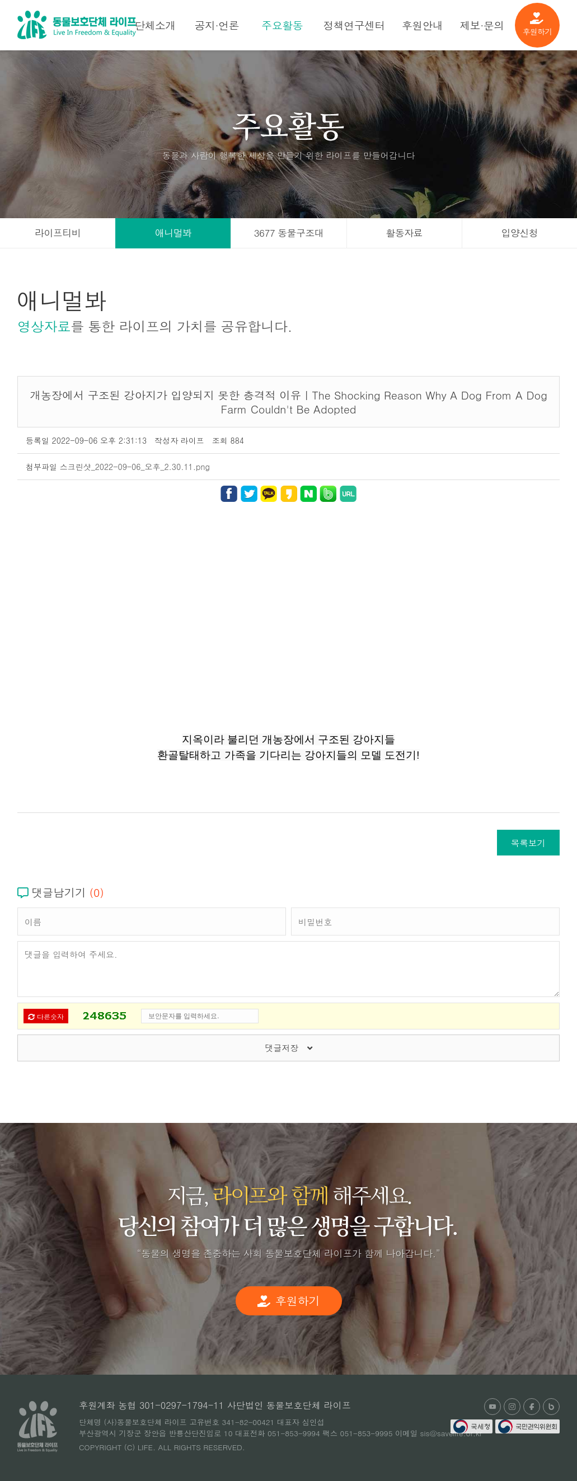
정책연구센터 (353, 24)
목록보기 (528, 842)
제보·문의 (481, 24)
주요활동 (282, 24)
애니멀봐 (173, 232)
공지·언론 (217, 24)
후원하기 (537, 24)
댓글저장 (288, 1048)
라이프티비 (58, 232)
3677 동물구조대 (288, 232)
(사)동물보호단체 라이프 (76, 25)
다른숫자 (46, 1016)
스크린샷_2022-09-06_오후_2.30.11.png (135, 466)
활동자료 (404, 232)
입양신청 (519, 232)
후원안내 (422, 24)
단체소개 (155, 24)
